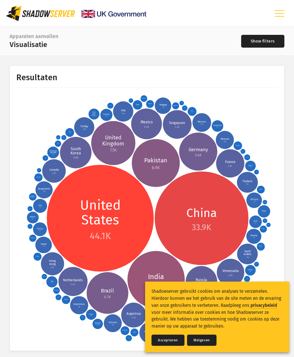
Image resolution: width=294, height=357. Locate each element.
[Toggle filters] (262, 41)
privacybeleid (263, 305)
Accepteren (168, 340)
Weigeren (201, 340)
